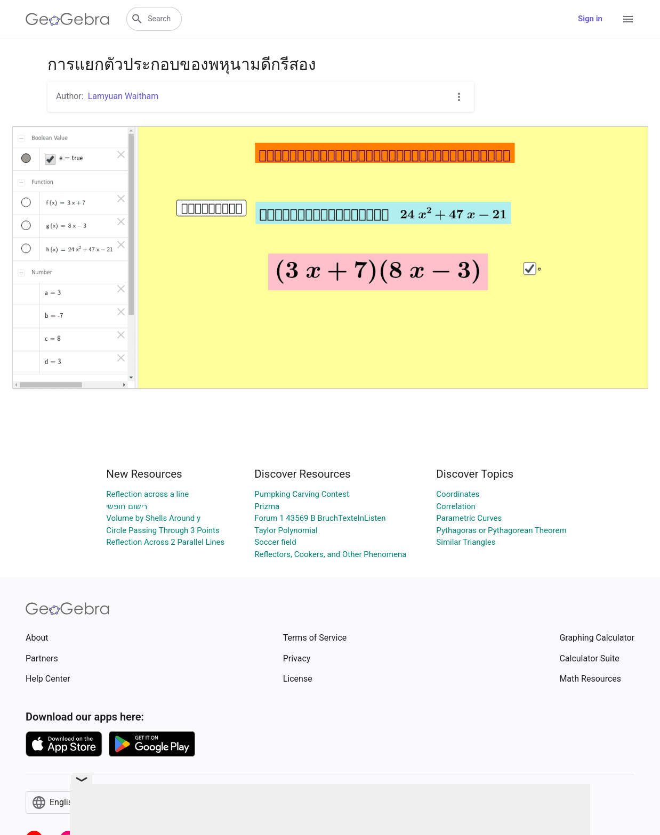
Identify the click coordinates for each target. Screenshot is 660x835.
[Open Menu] (628, 19)
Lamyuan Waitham (123, 96)
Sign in (590, 18)
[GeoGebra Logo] (67, 19)
